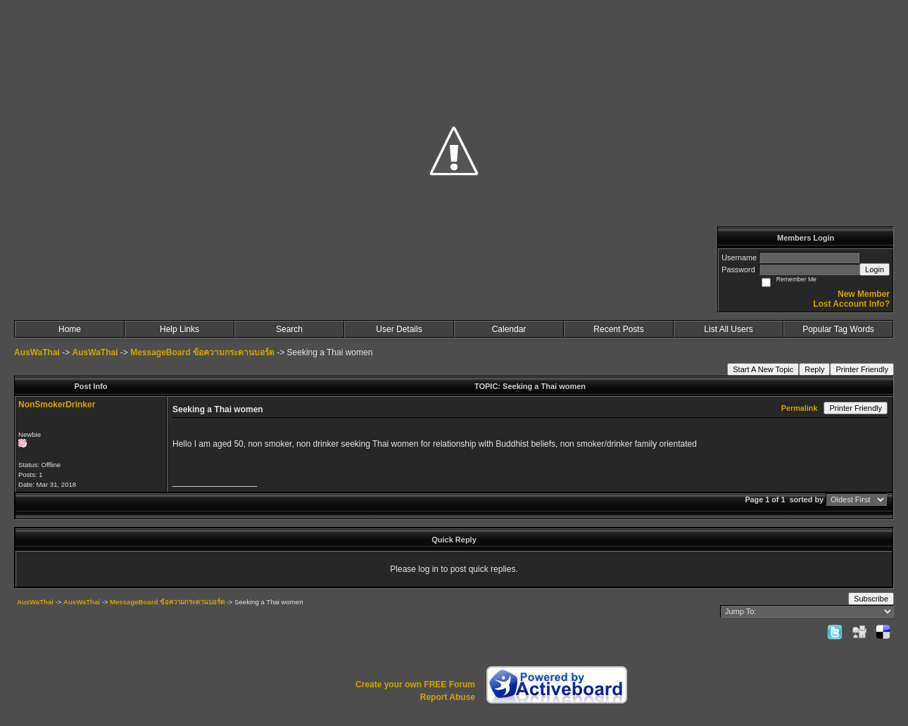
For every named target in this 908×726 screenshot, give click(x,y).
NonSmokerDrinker (56, 404)
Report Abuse (447, 697)
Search (289, 329)
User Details (399, 329)
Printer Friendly (862, 369)
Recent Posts (618, 329)
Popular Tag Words (838, 329)
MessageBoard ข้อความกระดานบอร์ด (202, 352)
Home (69, 329)
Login (874, 269)
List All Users (728, 329)
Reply (814, 369)
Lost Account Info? (851, 304)
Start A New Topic (763, 369)
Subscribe (871, 598)
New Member (864, 294)
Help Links (179, 329)
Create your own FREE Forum (415, 684)
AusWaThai (37, 352)
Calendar (509, 329)
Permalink (799, 408)
